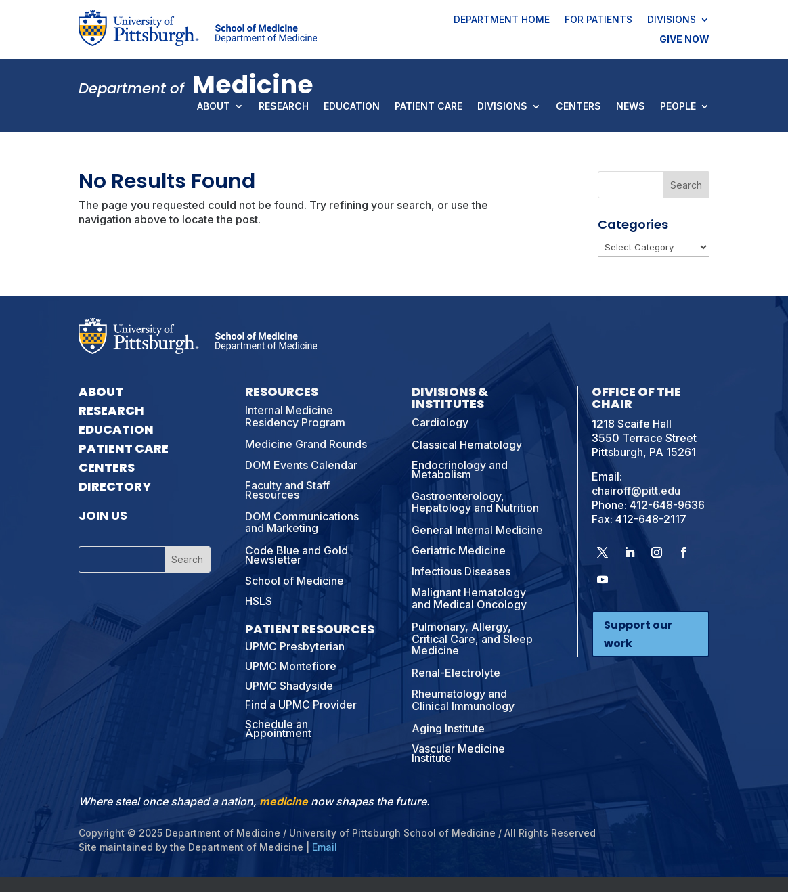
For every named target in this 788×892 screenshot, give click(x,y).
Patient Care (428, 107)
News (630, 107)
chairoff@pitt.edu (636, 490)
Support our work (638, 634)
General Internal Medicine (477, 530)
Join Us (103, 515)
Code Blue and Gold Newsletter (296, 554)
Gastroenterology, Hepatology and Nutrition (475, 502)
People (678, 107)
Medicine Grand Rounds (306, 444)
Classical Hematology (467, 444)
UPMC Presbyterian (295, 646)
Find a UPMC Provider (301, 704)
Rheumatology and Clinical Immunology (463, 700)
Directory (115, 486)
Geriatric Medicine (459, 550)
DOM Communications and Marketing (302, 522)
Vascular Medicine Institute (458, 753)
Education (352, 107)
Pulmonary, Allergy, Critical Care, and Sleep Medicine (472, 638)
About (213, 107)
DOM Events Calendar (301, 465)
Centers (578, 107)
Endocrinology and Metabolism (460, 469)
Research (284, 107)
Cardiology (440, 422)
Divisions (671, 20)
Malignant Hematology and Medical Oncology (469, 598)
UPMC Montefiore (290, 666)
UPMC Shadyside (289, 685)
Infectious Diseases (461, 571)
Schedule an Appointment (278, 728)
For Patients (598, 20)
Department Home (502, 20)
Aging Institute (448, 728)
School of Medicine (294, 580)
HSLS (258, 601)
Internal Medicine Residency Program (295, 416)
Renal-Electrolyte (456, 672)
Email (324, 847)
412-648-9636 (667, 505)
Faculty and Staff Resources (287, 489)
